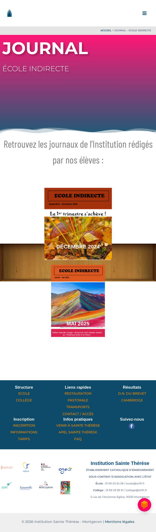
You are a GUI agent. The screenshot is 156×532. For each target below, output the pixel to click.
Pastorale (78, 400)
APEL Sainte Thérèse (78, 432)
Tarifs (24, 439)
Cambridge (132, 400)
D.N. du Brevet (132, 393)
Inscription (24, 425)
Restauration (78, 393)
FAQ (78, 439)
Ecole (24, 393)
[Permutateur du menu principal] (144, 13)
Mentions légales (119, 522)
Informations (23, 432)
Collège (24, 400)
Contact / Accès (78, 414)
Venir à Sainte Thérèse (78, 425)
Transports (78, 407)
